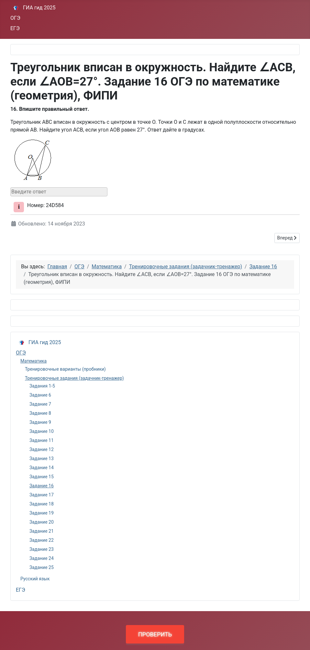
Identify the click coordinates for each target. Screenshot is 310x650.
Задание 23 (41, 549)
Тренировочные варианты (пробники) (65, 369)
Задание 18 (41, 503)
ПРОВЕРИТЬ (155, 634)
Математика (33, 361)
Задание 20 (41, 522)
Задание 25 (41, 567)
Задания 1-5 (42, 386)
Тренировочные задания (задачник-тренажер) (74, 378)
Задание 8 (40, 413)
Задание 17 (41, 494)
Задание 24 (41, 558)
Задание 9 (40, 422)
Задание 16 (41, 485)
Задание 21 (41, 531)
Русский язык (35, 578)
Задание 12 (41, 449)
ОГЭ (15, 18)
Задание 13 (41, 458)
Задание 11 (41, 440)
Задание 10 (41, 431)
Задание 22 (41, 540)
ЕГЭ (15, 28)
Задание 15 (41, 476)
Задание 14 (41, 467)
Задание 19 (41, 513)
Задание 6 (40, 395)
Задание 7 (40, 404)
